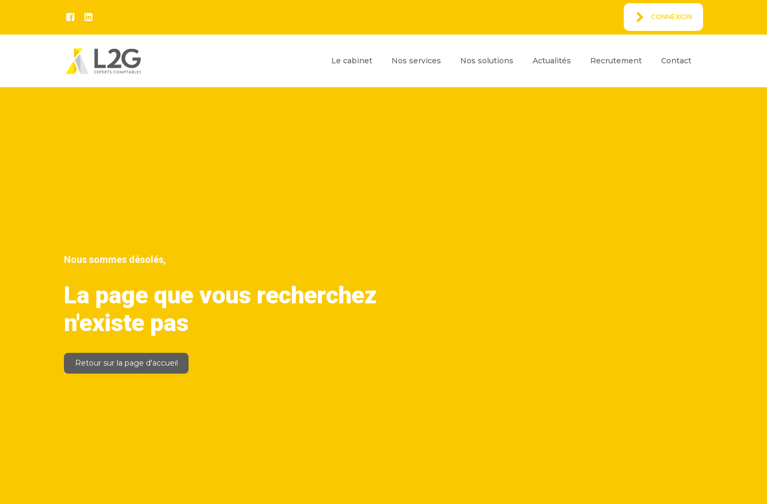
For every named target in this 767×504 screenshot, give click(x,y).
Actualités (552, 60)
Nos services (416, 60)
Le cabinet (351, 60)
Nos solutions (486, 60)
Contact (676, 60)
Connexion (671, 17)
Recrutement (616, 60)
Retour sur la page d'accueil (126, 363)
